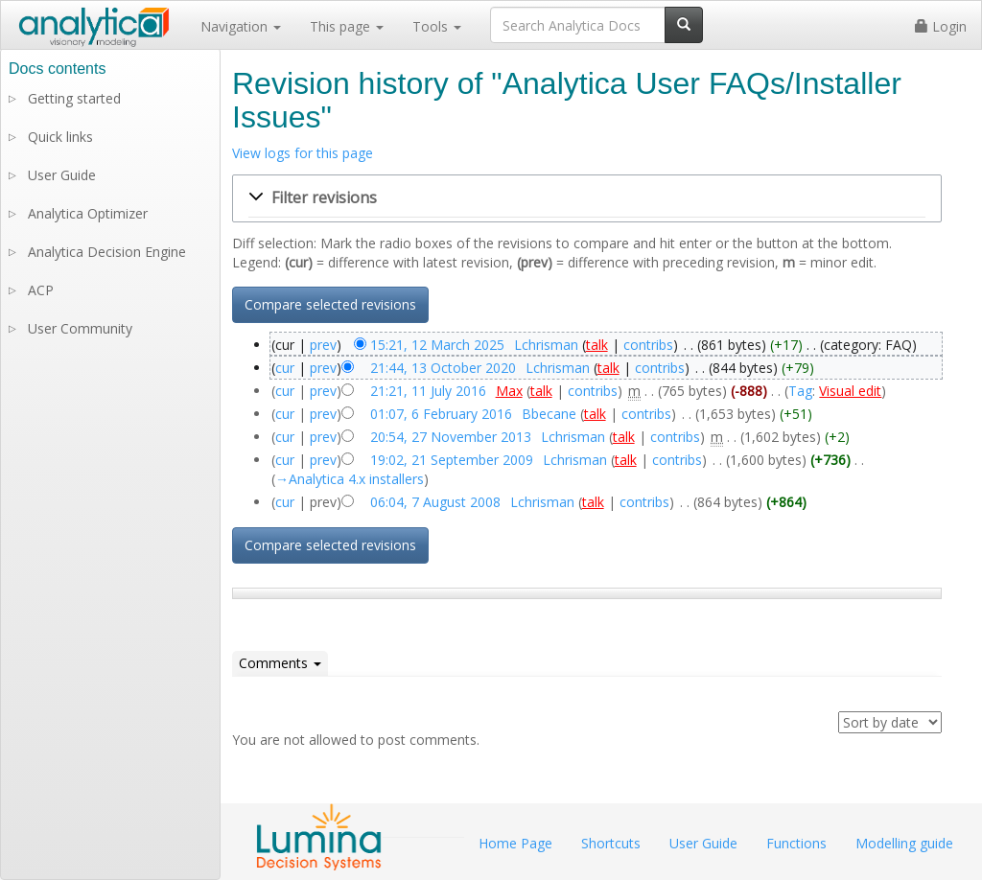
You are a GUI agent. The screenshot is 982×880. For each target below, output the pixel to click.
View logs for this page (302, 153)
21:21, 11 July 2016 (428, 391)
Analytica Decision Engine (107, 252)
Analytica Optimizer (88, 213)
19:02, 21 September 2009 (451, 460)
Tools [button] (436, 26)
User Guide (62, 175)
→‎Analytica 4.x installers (349, 479)
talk (597, 345)
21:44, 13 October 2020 (443, 368)
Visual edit (850, 391)
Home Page (515, 843)
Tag (800, 391)
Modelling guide (904, 843)
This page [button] (347, 26)
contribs (648, 345)
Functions (796, 843)
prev (323, 345)
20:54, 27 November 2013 (450, 437)
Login (941, 26)
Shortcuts (611, 843)
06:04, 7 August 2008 (435, 502)
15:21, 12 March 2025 (437, 345)
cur (284, 368)
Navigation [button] (240, 26)
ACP (41, 290)
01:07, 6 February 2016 (441, 414)
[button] (586, 198)
